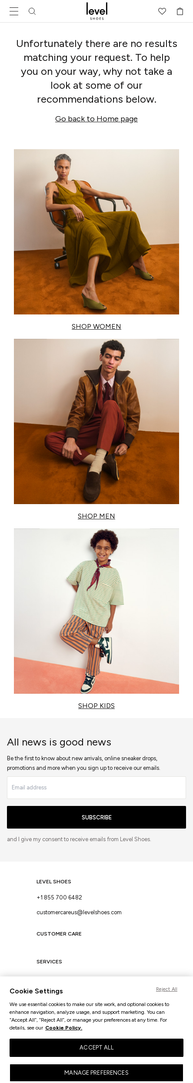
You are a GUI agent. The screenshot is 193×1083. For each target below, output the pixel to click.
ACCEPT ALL (96, 1051)
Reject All (166, 993)
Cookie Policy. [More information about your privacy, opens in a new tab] (63, 1031)
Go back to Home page (96, 119)
